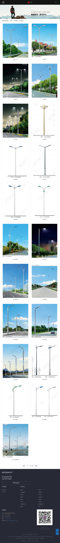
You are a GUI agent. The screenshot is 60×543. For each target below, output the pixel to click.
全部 (39, 506)
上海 (33, 540)
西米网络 (42, 538)
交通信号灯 (22, 504)
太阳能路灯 (22, 492)
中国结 (40, 501)
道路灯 (21, 497)
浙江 (38, 540)
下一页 (31, 465)
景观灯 (40, 499)
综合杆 (21, 490)
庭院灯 (21, 499)
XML (36, 534)
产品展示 (16, 20)
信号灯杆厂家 (22, 538)
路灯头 (21, 506)
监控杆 (21, 494)
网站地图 (29, 534)
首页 (24, 465)
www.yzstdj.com (8, 518)
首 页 (11, 20)
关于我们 (4, 490)
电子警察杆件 (47, 536)
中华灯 (40, 494)
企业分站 (24, 534)
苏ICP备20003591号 (33, 536)
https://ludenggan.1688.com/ (12, 520)
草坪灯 (21, 501)
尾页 (36, 465)
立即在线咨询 (16, 482)
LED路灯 (21, 20)
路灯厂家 (15, 59)
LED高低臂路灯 (15, 459)
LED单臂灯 (15, 259)
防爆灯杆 (40, 492)
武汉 (30, 540)
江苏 (28, 540)
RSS (34, 534)
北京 (35, 540)
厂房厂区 (4, 491)
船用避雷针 (41, 504)
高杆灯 (40, 490)
